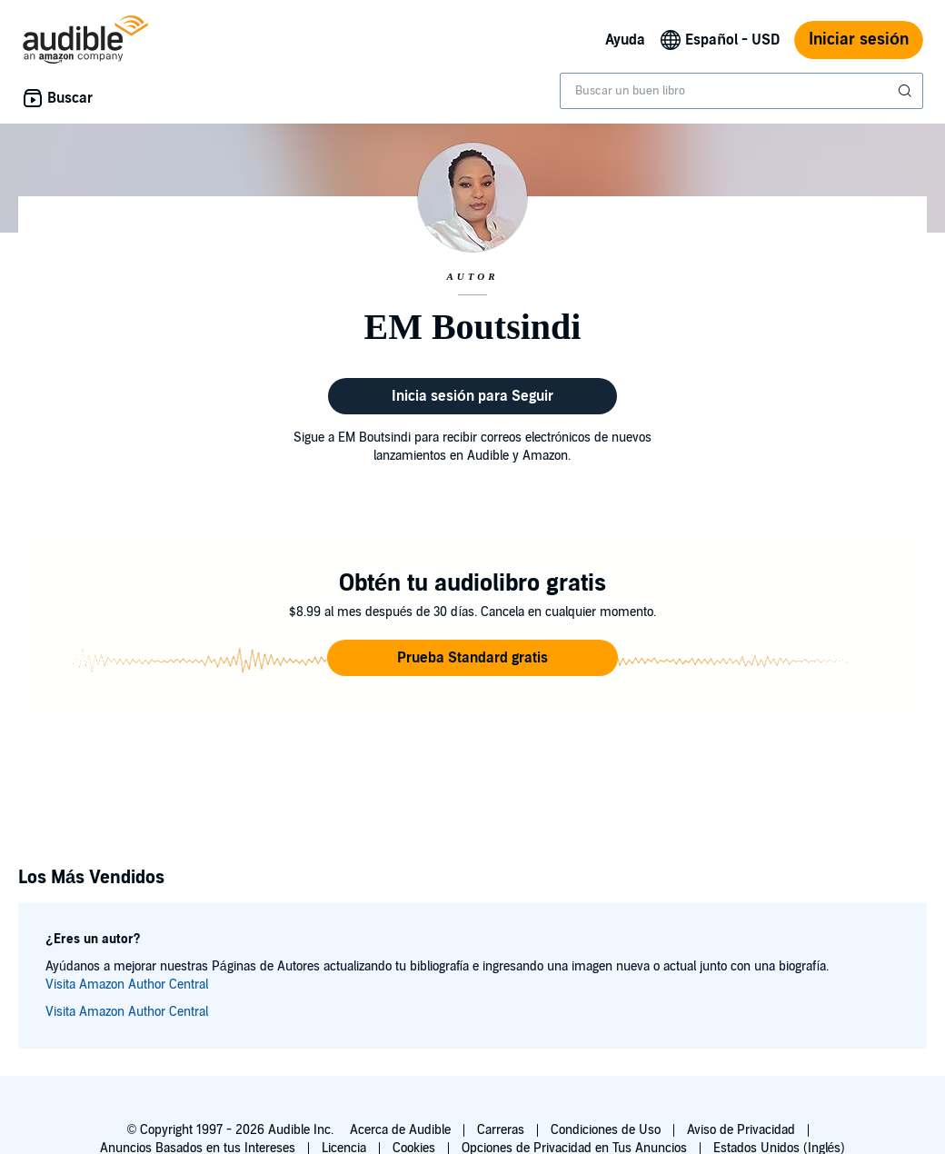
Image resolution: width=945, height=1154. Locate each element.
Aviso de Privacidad (741, 1130)
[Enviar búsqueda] (906, 91)
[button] (472, 658)
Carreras (500, 1130)
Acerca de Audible (400, 1130)
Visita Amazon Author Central (126, 984)
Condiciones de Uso (606, 1130)
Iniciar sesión (859, 39)
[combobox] (741, 91)
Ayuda (625, 40)
